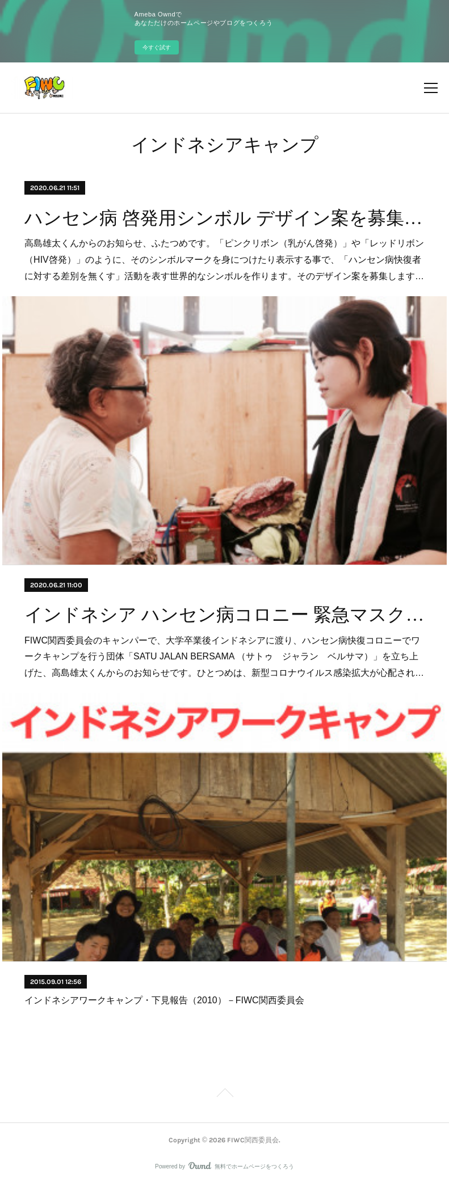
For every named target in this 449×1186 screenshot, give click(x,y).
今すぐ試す (156, 47)
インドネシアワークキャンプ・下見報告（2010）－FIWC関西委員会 (164, 1000)
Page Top (224, 1094)
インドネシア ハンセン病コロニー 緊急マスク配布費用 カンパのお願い (224, 614)
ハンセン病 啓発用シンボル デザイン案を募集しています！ (224, 218)
